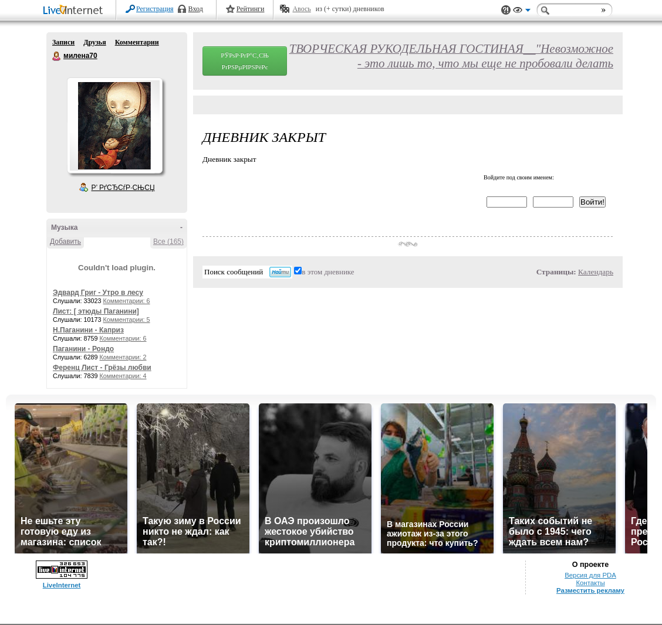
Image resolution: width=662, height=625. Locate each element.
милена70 (57, 56)
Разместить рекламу (590, 590)
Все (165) (168, 241)
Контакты (590, 582)
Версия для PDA (590, 575)
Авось (301, 9)
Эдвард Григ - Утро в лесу (98, 292)
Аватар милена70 (114, 125)
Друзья (94, 42)
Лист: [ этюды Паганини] (96, 311)
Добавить (65, 241)
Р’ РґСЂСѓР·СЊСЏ (123, 188)
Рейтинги (251, 9)
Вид (522, 11)
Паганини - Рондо (83, 349)
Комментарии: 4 (123, 375)
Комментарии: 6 (126, 300)
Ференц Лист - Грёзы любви (102, 368)
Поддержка (506, 10)
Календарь (595, 271)
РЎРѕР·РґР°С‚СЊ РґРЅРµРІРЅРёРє (245, 61)
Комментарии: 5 (126, 319)
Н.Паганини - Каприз (88, 330)
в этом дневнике (328, 271)
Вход (195, 9)
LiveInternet (75, 11)
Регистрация (155, 9)
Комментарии (137, 42)
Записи (63, 42)
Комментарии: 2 (123, 357)
